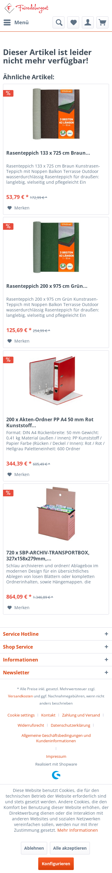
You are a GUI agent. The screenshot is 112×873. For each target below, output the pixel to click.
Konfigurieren (56, 863)
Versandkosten (20, 696)
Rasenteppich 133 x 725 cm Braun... (48, 153)
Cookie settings (21, 715)
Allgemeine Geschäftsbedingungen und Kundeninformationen (56, 738)
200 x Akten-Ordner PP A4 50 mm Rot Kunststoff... (49, 422)
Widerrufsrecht (31, 725)
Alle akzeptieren (70, 848)
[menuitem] (16, 22)
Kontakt (48, 715)
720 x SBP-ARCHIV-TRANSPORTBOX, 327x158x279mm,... (48, 556)
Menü (16, 22)
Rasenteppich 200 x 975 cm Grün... (47, 286)
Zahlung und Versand (81, 715)
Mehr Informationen (77, 830)
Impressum (56, 756)
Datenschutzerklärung (70, 725)
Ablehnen (34, 848)
